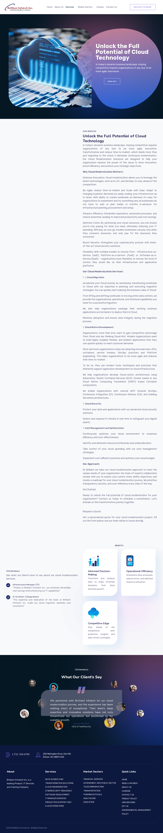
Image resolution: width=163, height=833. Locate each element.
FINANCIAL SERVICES (93, 779)
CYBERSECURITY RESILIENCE (58, 791)
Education (88, 802)
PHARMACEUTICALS (92, 794)
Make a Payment (130, 783)
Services (70, 7)
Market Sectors (85, 7)
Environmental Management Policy (136, 812)
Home (49, 7)
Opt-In (125, 806)
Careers (100, 7)
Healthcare (89, 798)
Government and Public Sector (99, 783)
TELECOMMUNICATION (93, 787)
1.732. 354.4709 (20, 754)
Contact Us (111, 7)
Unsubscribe (128, 802)
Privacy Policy (129, 798)
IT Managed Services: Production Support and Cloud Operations (58, 802)
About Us (59, 7)
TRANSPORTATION (91, 790)
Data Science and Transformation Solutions (59, 781)
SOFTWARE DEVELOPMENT (57, 794)
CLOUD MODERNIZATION (56, 787)
